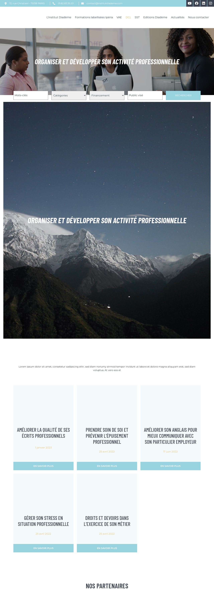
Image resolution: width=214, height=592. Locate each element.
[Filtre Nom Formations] (30, 95)
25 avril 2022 (107, 451)
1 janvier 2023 (43, 447)
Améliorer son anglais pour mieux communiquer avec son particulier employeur (170, 436)
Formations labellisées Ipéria (94, 17)
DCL (128, 17)
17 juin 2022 (170, 451)
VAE (119, 17)
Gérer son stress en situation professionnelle (43, 521)
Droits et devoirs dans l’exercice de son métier (107, 521)
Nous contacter (198, 17)
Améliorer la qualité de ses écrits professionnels (43, 433)
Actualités (177, 17)
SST (137, 17)
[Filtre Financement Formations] (107, 95)
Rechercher (183, 95)
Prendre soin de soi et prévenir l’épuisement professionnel (107, 436)
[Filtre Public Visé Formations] (145, 95)
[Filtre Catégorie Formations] (68, 95)
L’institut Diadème (58, 17)
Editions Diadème (155, 17)
